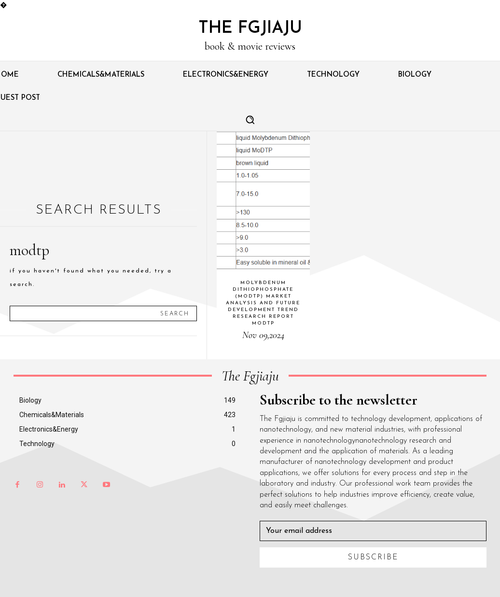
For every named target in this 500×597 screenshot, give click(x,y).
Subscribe (373, 557)
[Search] (175, 313)
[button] (250, 119)
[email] (373, 531)
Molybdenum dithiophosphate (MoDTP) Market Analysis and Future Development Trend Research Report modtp (263, 303)
